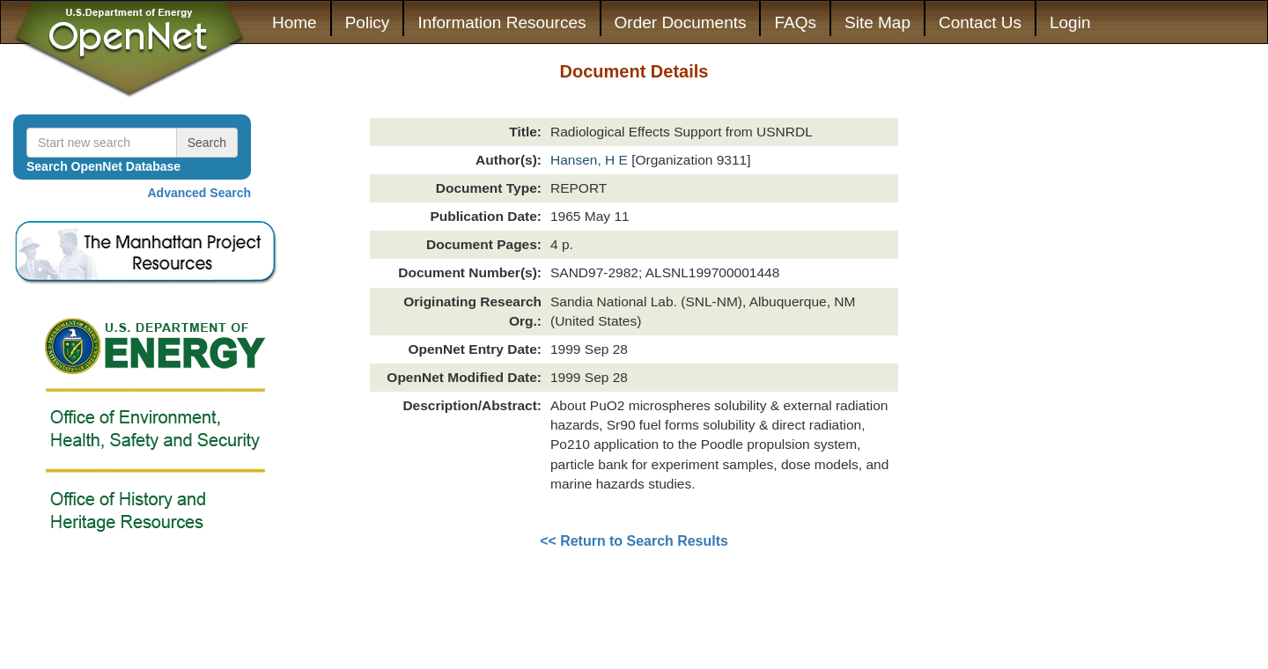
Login (1070, 22)
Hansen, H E (590, 159)
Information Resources (501, 22)
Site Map (877, 22)
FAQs (795, 22)
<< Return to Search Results (634, 540)
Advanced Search (200, 193)
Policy (367, 22)
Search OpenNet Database (103, 166)
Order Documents (681, 22)
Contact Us (980, 22)
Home (294, 22)
